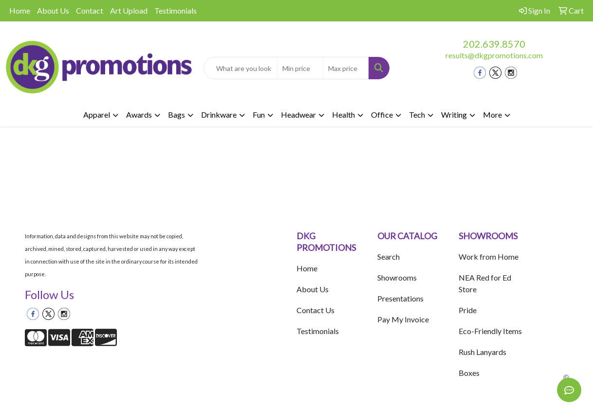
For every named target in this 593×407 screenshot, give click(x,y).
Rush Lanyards (482, 351)
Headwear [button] (298, 114)
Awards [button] (139, 114)
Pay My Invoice (403, 319)
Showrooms (397, 277)
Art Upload (129, 10)
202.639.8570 (494, 44)
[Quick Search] (241, 68)
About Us (53, 10)
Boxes (469, 372)
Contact (89, 10)
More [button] (492, 114)
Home (19, 10)
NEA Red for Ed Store (485, 283)
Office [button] (382, 114)
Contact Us (315, 310)
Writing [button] (454, 114)
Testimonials (175, 10)
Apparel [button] (96, 114)
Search (388, 256)
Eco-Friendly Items (490, 331)
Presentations (400, 298)
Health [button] (343, 114)
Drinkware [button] (219, 114)
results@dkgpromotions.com (494, 55)
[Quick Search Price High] (346, 68)
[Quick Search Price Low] (300, 68)
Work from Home (489, 256)
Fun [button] (259, 114)
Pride (468, 310)
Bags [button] (176, 114)
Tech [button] (417, 114)
